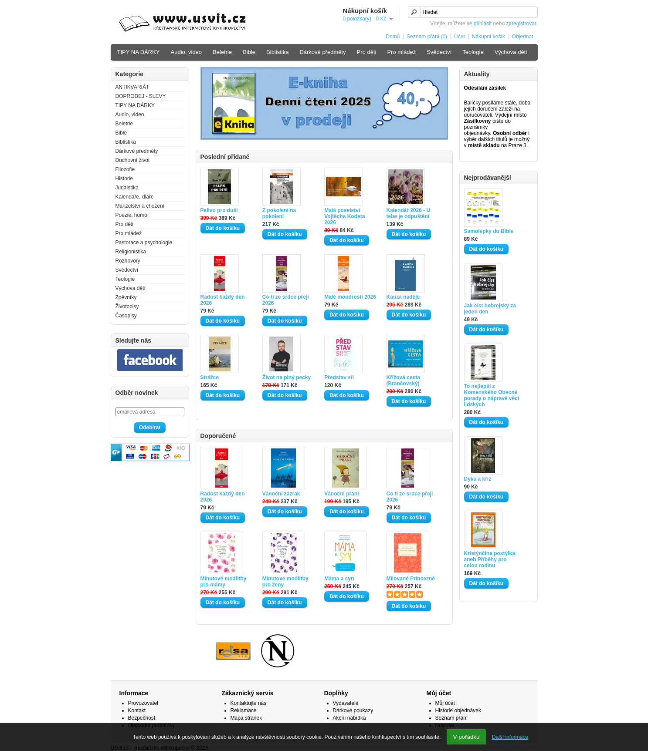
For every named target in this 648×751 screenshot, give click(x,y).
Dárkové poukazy (353, 710)
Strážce (209, 377)
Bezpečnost (142, 718)
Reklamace (244, 710)
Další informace (510, 737)
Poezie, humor (132, 215)
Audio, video (186, 52)
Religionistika (130, 252)
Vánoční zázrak (281, 494)
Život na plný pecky (286, 377)
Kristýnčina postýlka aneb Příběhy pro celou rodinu (489, 559)
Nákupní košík (488, 37)
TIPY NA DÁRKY (138, 52)
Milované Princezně (411, 579)
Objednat (522, 37)
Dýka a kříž (478, 479)
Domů (393, 37)
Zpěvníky (126, 297)
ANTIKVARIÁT (132, 87)
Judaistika (127, 188)
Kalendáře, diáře (134, 197)
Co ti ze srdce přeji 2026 (285, 300)
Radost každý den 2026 (222, 300)
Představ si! (339, 377)
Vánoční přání (341, 494)
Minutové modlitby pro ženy (285, 582)
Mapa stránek (246, 718)
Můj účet (445, 703)
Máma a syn (339, 579)
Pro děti (367, 52)
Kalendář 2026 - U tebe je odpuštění (409, 213)
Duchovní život (132, 160)
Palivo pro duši (219, 210)
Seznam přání (451, 718)
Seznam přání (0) (427, 37)
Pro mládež (401, 52)
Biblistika (277, 52)
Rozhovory (127, 261)
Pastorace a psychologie (144, 242)
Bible (249, 52)
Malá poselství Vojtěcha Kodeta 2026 (344, 216)
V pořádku (466, 737)
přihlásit (483, 23)
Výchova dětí (511, 52)
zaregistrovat (521, 23)
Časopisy (126, 316)
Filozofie (125, 169)
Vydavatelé (346, 703)
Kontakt (137, 710)
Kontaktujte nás (249, 703)
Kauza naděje (403, 297)
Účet (459, 37)
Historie (124, 178)
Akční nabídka (349, 718)
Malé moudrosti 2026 (350, 297)
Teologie (472, 52)
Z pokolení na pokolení (279, 213)
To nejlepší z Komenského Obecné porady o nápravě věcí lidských (491, 395)
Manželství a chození (140, 206)
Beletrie (222, 52)
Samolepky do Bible (489, 231)
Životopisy (127, 306)
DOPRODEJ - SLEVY (140, 96)
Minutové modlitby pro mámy (223, 582)
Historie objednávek (458, 710)
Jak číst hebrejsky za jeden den (490, 309)
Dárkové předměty (322, 52)
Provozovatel (143, 703)
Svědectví (439, 52)
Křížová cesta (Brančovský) (403, 380)
